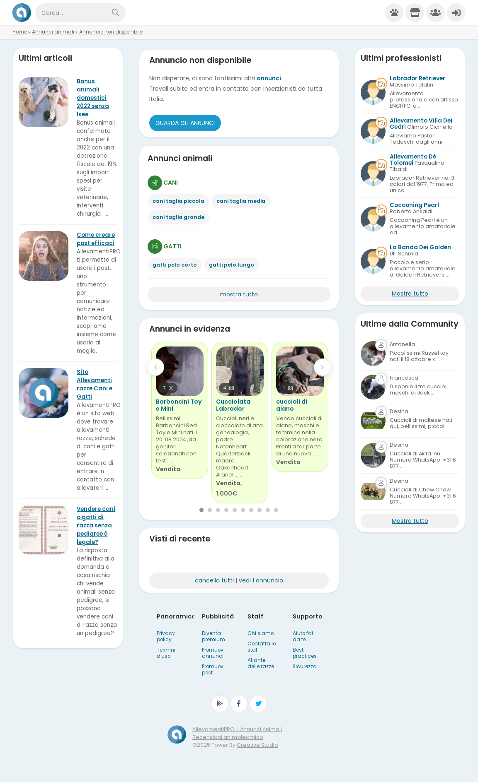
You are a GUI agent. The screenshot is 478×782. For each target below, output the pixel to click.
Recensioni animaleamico (227, 737)
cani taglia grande (178, 217)
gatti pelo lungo (231, 264)
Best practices (305, 653)
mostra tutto (239, 294)
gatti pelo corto (175, 264)
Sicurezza (305, 666)
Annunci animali (53, 32)
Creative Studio (257, 744)
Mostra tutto (410, 293)
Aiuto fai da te (303, 636)
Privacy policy (166, 636)
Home (19, 32)
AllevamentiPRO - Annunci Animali (237, 729)
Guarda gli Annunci (185, 123)
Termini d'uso (166, 653)
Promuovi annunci (213, 653)
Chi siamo (260, 633)
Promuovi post (213, 669)
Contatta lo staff (261, 646)
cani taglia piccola (178, 201)
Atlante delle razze (260, 663)
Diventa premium (213, 636)
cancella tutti (214, 580)
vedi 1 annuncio (261, 580)
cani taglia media (240, 201)
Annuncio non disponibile (111, 32)
